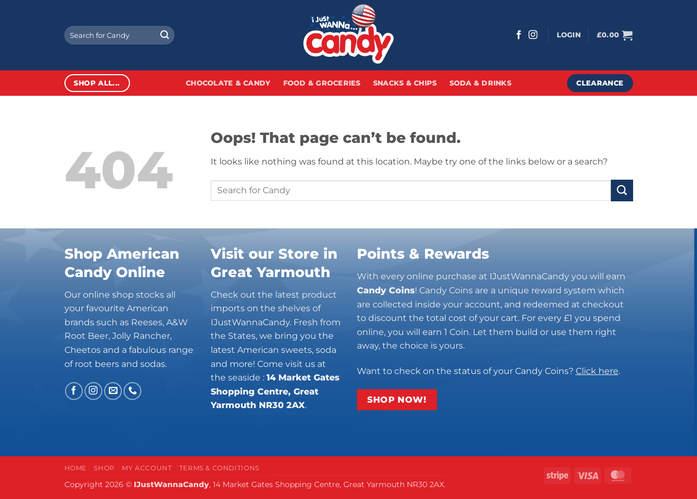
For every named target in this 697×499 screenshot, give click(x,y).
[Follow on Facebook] (518, 35)
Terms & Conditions (219, 468)
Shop (104, 468)
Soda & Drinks (480, 83)
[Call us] (132, 391)
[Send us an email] (113, 391)
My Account (147, 468)
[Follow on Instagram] (533, 35)
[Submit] (164, 35)
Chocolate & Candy (228, 83)
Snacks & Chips (405, 83)
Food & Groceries (322, 83)
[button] (569, 35)
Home (75, 468)
